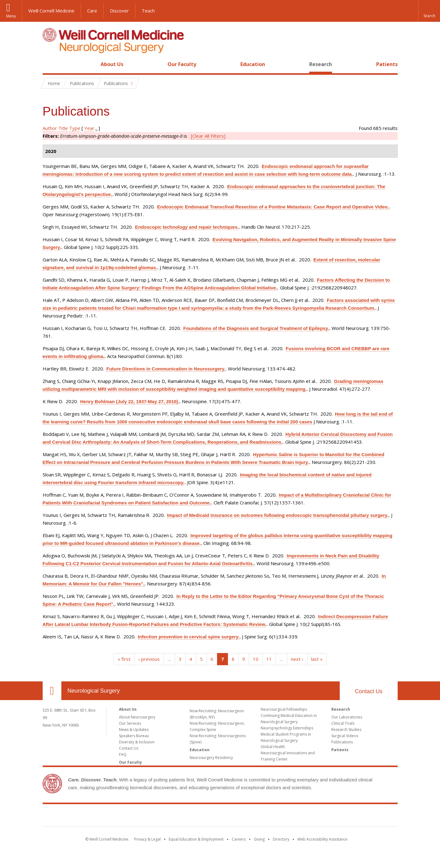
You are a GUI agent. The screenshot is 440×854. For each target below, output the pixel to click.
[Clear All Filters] (208, 136)
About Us (112, 64)
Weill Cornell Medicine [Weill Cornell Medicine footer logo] (220, 816)
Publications (342, 742)
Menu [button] (11, 16)
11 (269, 659)
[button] (429, 11)
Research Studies (346, 729)
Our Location (52, 690)
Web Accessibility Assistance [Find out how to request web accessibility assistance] (322, 839)
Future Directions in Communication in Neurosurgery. (165, 368)
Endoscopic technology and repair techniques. (187, 227)
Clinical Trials (342, 723)
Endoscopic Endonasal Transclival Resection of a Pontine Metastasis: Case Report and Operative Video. (273, 206)
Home (49, 64)
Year (89, 128)
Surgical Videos (344, 735)
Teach (148, 10)
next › (297, 659)
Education (252, 64)
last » (317, 659)
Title (63, 128)
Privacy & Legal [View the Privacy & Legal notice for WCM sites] (147, 839)
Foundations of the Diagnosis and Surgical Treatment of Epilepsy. (256, 328)
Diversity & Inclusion (136, 742)
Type (74, 128)
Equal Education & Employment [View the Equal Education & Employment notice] (196, 839)
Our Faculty (182, 64)
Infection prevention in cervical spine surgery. (188, 636)
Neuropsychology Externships (287, 728)
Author (50, 128)
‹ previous (149, 659)
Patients (387, 64)
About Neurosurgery (137, 717)
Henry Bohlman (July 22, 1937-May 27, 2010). (129, 401)
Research (320, 64)
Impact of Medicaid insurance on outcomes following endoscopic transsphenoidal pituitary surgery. (278, 515)
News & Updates (134, 729)
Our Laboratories (346, 717)
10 (255, 659)
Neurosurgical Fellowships (284, 709)
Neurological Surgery (94, 691)
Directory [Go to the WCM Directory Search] (281, 839)
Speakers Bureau (134, 735)
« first (124, 659)
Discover (119, 10)
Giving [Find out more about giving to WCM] (259, 839)
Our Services (130, 723)
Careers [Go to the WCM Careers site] (239, 839)
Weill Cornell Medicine (51, 10)
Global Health (273, 746)
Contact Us (368, 691)
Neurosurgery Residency (211, 757)
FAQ (122, 754)
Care (92, 10)
